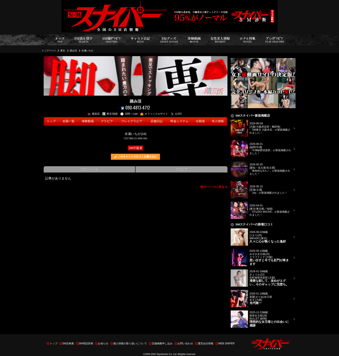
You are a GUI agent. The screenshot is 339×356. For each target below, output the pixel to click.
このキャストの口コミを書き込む (137, 156)
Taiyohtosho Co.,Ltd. (166, 354)
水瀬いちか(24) (136, 134)
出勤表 (200, 121)
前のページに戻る (212, 186)
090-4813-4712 (135, 107)
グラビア (107, 121)
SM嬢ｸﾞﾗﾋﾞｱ (111, 40)
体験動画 (194, 40)
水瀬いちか (87, 50)
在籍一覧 (68, 121)
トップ (60, 40)
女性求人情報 (220, 40)
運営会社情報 (205, 343)
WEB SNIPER (226, 343)
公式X (176, 113)
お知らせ (103, 343)
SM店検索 (68, 343)
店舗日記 (156, 121)
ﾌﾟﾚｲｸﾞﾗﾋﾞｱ (274, 40)
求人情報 (218, 121)
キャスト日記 (140, 40)
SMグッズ (169, 40)
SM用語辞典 (86, 343)
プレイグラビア (131, 121)
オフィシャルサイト (154, 113)
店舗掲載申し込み (162, 343)
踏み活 (73, 50)
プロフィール (89, 169)
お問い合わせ (185, 343)
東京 (62, 50)
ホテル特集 (248, 40)
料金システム (179, 121)
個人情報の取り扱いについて (130, 343)
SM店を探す (83, 40)
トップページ (49, 50)
